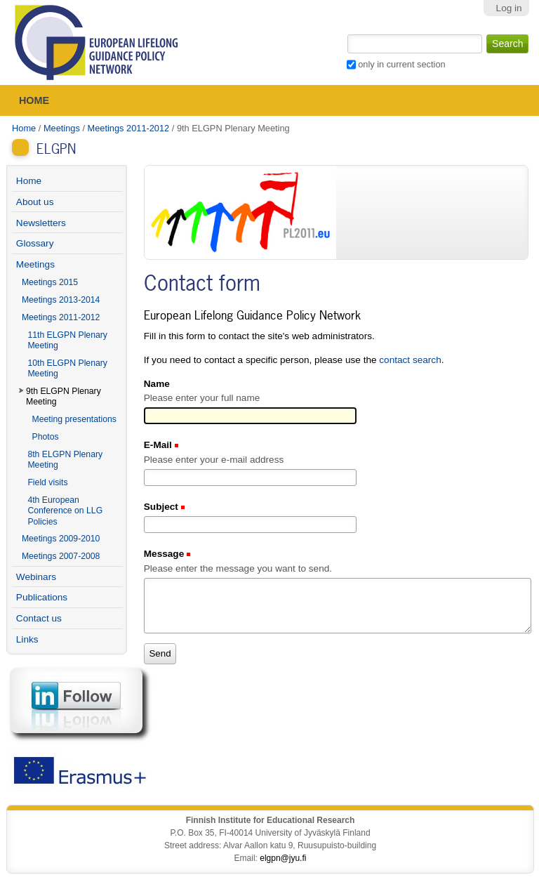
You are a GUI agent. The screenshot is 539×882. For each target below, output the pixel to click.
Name (157, 384)
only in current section (401, 64)
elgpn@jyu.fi (283, 858)
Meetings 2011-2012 (129, 128)
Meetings (62, 128)
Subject (162, 506)
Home (34, 100)
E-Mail (159, 445)
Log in (509, 8)
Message (165, 553)
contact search (410, 360)
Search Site (345, 33)
